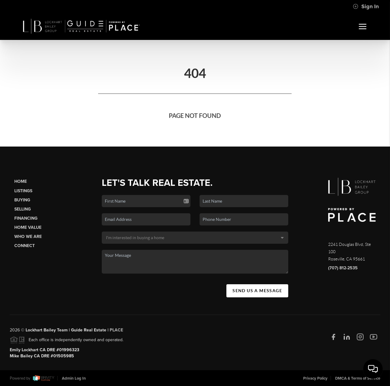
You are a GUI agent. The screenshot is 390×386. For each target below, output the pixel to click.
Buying (22, 200)
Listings (23, 190)
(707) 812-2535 (343, 268)
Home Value (27, 227)
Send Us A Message (257, 290)
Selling (22, 209)
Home (20, 181)
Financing (25, 218)
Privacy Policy (315, 378)
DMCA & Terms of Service (357, 378)
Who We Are (28, 236)
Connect (24, 245)
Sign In (366, 6)
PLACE (116, 332)
